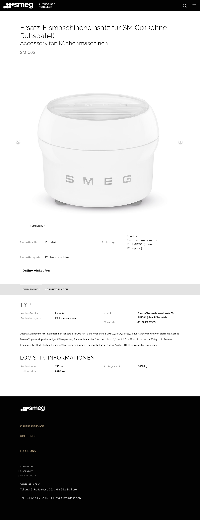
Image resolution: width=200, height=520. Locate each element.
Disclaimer (26, 471)
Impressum (26, 466)
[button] (100, 325)
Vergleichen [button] (37, 225)
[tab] (31, 289)
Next (180, 142)
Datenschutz (28, 475)
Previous (18, 142)
